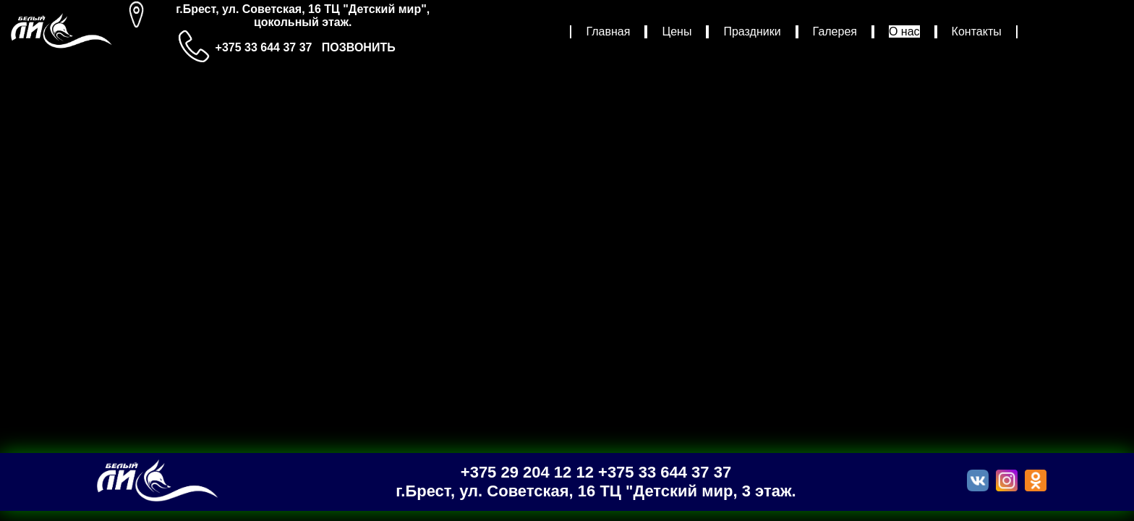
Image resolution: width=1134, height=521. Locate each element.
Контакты (977, 31)
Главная (608, 31)
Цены (676, 31)
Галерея (835, 31)
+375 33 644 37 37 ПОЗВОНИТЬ (306, 47)
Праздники (751, 31)
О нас (904, 31)
